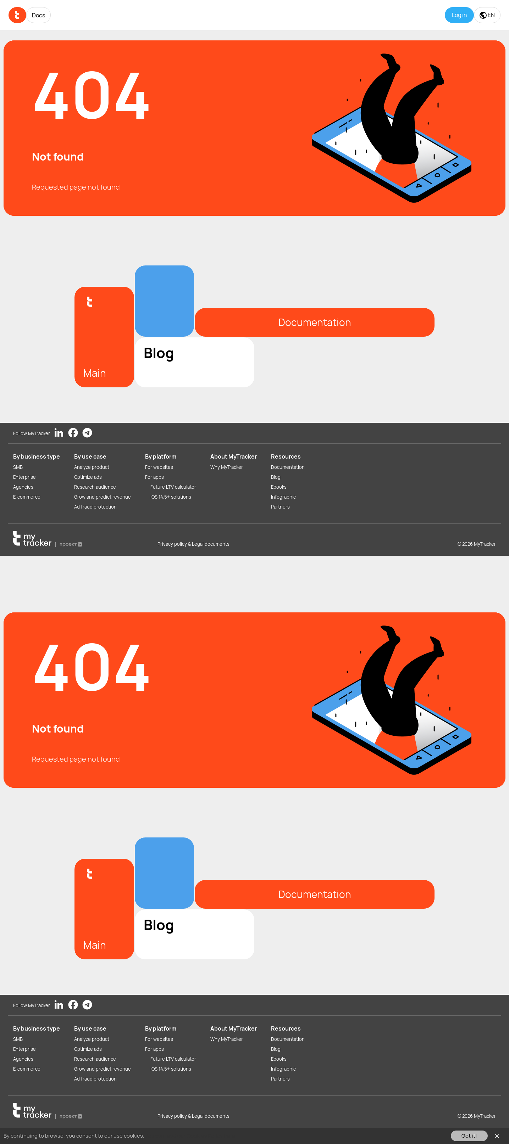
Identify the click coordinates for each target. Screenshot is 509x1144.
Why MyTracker (226, 467)
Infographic (283, 497)
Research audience (95, 487)
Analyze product (91, 467)
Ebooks (279, 487)
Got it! (469, 1135)
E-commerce (26, 497)
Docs (38, 15)
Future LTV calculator (173, 487)
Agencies (23, 487)
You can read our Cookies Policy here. (191, 1135)
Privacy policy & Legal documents (193, 544)
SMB (18, 467)
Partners (280, 507)
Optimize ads (88, 477)
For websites (159, 467)
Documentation (288, 467)
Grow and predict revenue (102, 497)
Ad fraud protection (95, 507)
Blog (276, 477)
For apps (154, 477)
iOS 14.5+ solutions (170, 497)
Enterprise (24, 477)
